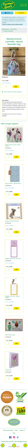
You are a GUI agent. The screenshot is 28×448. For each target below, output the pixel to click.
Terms (16, 430)
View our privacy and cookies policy (12, 24)
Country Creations (8, 31)
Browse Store (5, 29)
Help (14, 433)
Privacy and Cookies (8, 430)
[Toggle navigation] (23, 5)
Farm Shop (14, 29)
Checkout (21, 12)
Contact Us (22, 430)
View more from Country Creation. (12, 91)
